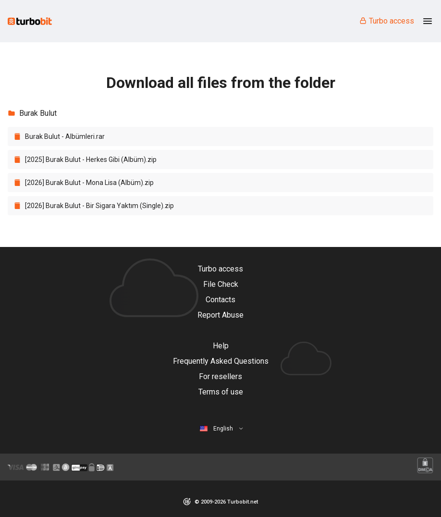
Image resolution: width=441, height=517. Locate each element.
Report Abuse (220, 315)
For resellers (220, 376)
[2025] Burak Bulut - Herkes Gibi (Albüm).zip (91, 159)
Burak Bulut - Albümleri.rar (65, 136)
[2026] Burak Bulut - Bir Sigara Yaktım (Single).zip (99, 205)
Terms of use (220, 391)
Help (221, 345)
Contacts (220, 299)
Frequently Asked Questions (221, 361)
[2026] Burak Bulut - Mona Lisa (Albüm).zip (89, 182)
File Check (220, 284)
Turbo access (386, 20)
